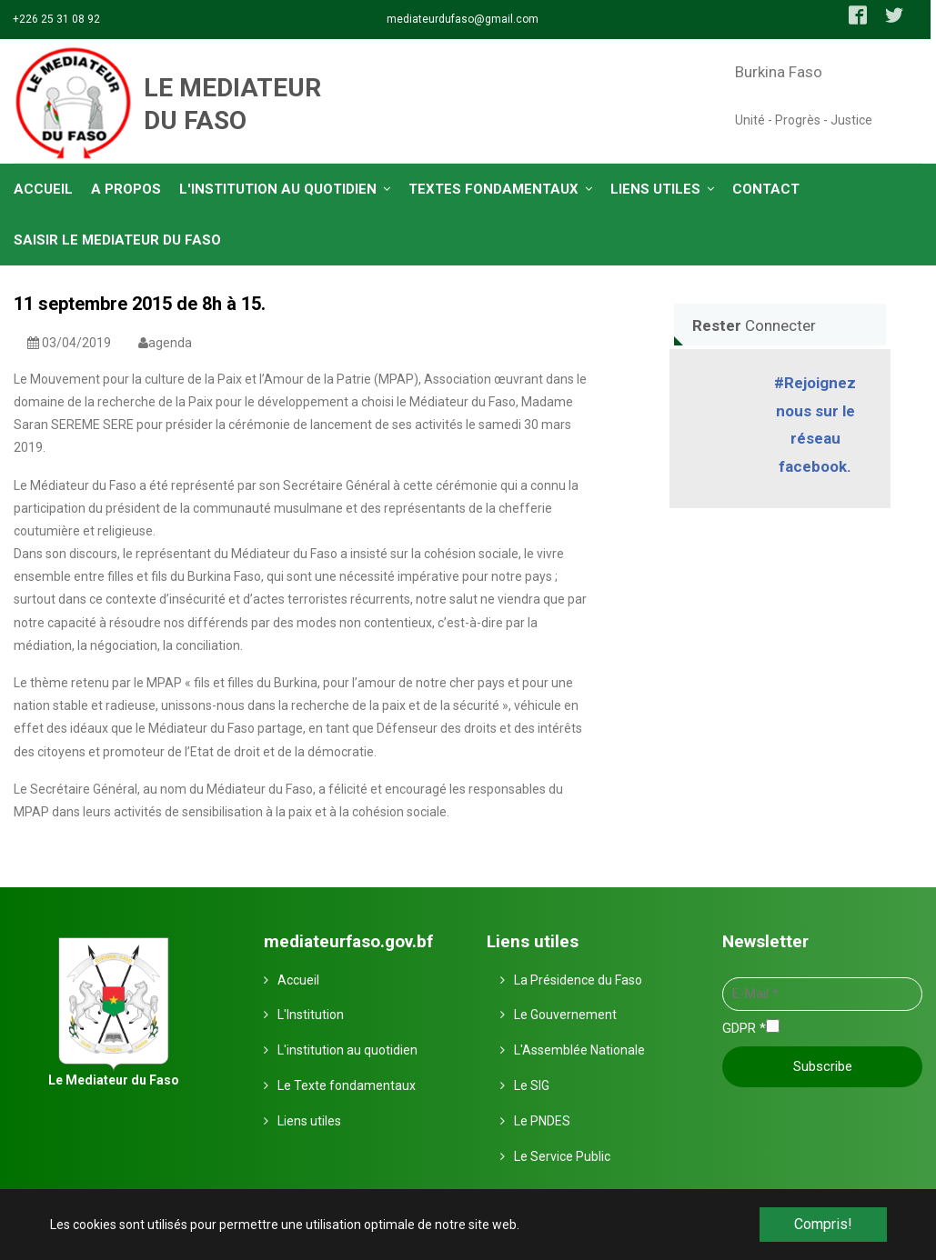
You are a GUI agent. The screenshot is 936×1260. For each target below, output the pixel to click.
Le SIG (531, 1085)
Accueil (298, 980)
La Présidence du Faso (578, 980)
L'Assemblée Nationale (579, 1050)
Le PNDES (542, 1121)
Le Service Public (562, 1156)
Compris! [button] (823, 1224)
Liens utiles (309, 1121)
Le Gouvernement (565, 1014)
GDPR (744, 1028)
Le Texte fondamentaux (346, 1085)
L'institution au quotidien (347, 1050)
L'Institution (310, 1014)
